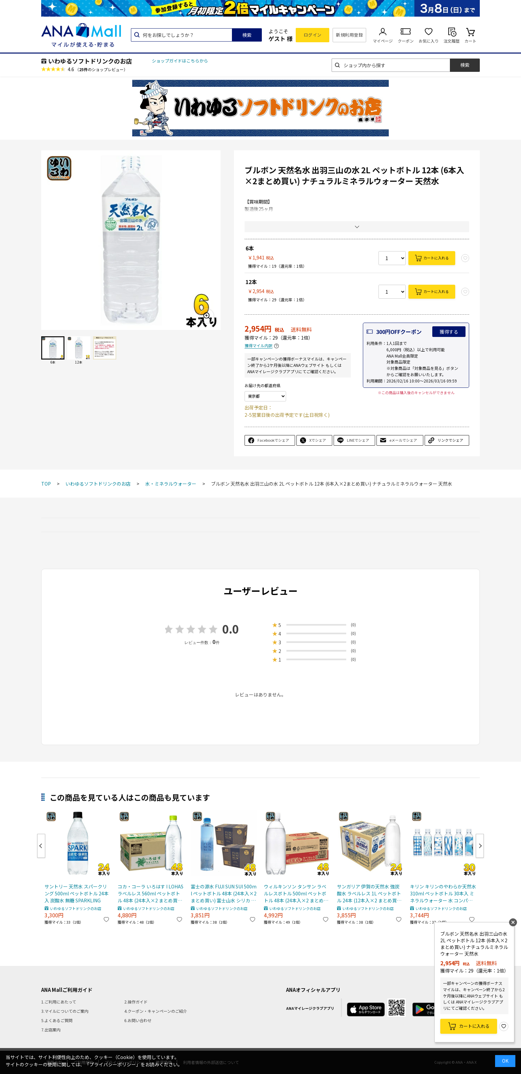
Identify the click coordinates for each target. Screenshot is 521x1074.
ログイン (313, 35)
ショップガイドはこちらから (180, 61)
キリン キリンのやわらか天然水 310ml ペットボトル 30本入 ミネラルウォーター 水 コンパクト (443, 893)
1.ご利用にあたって (58, 1001)
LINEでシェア (358, 440)
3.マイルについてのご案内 (64, 1011)
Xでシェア (317, 440)
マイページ (383, 41)
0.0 (230, 629)
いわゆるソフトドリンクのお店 (90, 61)
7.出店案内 (50, 1029)
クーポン (406, 41)
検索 (247, 35)
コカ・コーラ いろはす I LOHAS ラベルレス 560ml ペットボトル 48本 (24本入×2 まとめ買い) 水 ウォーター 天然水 (151, 893)
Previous (41, 846)
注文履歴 (452, 41)
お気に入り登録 (503, 1026)
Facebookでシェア (273, 440)
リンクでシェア (450, 440)
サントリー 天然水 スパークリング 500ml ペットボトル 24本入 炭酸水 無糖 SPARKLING (77, 893)
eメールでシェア (403, 440)
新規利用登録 (349, 35)
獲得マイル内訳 (258, 345)
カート (470, 41)
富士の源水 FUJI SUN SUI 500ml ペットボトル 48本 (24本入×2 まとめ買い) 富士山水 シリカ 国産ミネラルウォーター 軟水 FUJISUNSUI (224, 893)
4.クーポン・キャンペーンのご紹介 (155, 1011)
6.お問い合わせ (138, 1020)
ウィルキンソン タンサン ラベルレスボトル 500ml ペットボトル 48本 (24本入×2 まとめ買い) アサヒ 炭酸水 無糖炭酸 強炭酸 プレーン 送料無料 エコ (297, 893)
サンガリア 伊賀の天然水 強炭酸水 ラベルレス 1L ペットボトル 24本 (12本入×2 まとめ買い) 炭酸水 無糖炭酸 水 (370, 893)
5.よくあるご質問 (56, 1020)
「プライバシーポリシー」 (113, 1064)
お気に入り (429, 41)
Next (480, 846)
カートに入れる (436, 257)
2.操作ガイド (136, 1001)
